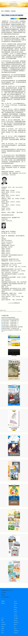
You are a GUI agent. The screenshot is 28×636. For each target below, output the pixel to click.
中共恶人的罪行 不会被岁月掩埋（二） (11, 323)
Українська (16, 630)
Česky (15, 605)
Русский (15, 620)
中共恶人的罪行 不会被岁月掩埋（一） (11, 325)
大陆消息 (13, 11)
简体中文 (3, 603)
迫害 (16, 26)
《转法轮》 (15, 167)
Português (16, 618)
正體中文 (3, 601)
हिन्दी (2, 620)
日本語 (2, 628)
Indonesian (3, 624)
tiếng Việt (16, 632)
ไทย (14, 626)
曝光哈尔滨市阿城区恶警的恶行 (9, 317)
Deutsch (15, 607)
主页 (2, 11)
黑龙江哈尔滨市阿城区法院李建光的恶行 (11, 319)
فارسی (15, 613)
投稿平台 (3, 594)
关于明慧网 (3, 592)
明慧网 (21, 21)
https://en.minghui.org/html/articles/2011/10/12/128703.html (11, 311)
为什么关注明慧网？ (5, 597)
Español (15, 611)
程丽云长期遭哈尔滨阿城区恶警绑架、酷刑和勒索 (13, 326)
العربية (15, 601)
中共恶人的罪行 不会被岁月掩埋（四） (11, 320)
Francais (15, 615)
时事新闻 (7, 11)
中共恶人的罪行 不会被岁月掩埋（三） (11, 322)
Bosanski (16, 603)
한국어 (2, 630)
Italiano (2, 626)
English (15, 609)
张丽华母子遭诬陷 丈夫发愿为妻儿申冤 (11, 328)
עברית (2, 618)
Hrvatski (3, 622)
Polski (2, 632)
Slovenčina (16, 622)
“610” (8, 26)
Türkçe (15, 628)
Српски (15, 624)
